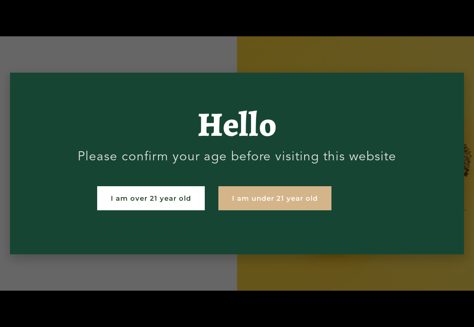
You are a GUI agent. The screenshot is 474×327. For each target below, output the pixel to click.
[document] (237, 163)
